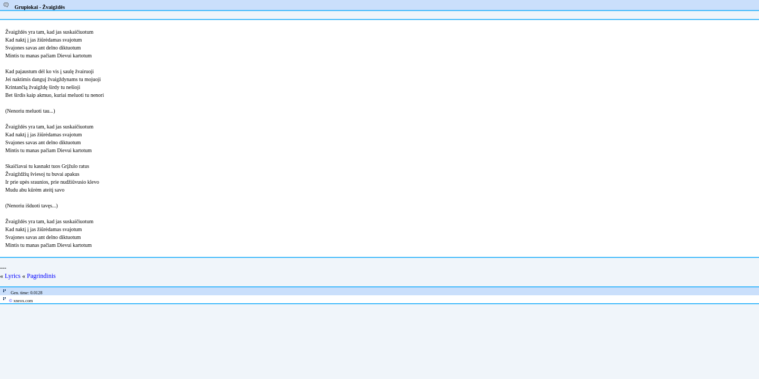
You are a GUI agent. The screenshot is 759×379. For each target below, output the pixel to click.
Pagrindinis (41, 276)
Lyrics (13, 276)
